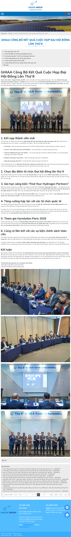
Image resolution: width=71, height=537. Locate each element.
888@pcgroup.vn (28, 525)
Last (65, 494)
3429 (56, 494)
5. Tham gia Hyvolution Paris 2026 (14, 60)
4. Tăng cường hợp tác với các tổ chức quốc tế (17, 58)
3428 (51, 494)
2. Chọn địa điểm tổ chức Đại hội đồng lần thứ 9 (18, 54)
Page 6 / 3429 (8, 494)
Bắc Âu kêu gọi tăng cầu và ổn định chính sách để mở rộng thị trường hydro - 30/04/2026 (28, 476)
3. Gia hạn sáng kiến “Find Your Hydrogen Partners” (19, 56)
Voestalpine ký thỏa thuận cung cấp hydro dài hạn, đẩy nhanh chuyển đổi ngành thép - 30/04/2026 (31, 470)
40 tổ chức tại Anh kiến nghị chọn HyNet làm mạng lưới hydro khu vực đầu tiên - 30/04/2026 (29, 474)
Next (61, 494)
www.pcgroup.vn (24, 527)
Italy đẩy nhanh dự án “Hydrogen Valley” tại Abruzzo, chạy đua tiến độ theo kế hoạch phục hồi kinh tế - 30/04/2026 (35, 479)
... (29, 494)
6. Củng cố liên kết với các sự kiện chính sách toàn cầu (20, 63)
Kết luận (6, 65)
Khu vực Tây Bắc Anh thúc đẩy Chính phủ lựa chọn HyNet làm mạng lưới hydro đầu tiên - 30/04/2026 (31, 472)
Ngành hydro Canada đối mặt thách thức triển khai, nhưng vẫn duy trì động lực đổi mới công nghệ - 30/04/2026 (34, 481)
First (15, 494)
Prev (20, 494)
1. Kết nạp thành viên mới (11, 51)
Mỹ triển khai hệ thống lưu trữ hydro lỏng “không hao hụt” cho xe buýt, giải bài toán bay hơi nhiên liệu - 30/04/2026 (35, 491)
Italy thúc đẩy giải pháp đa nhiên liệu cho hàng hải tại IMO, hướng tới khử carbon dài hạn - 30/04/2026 (32, 477)
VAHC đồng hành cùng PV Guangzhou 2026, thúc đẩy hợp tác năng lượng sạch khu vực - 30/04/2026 (31, 469)
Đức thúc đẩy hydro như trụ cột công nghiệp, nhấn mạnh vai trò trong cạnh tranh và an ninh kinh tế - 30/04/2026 (35, 483)
